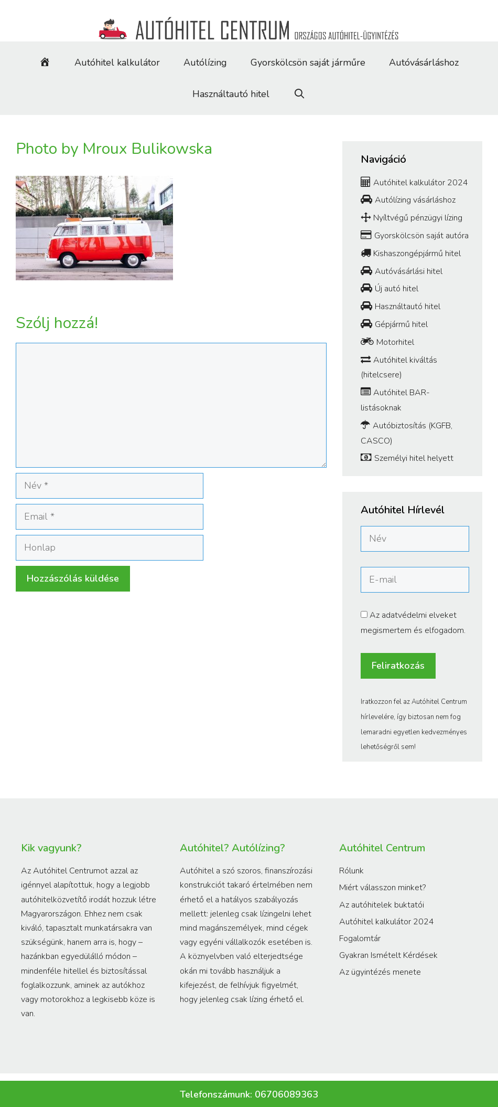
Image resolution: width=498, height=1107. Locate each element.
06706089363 (286, 1094)
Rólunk (351, 871)
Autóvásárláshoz (424, 62)
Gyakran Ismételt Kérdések (388, 955)
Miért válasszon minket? (382, 887)
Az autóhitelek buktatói (381, 905)
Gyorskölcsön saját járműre (308, 62)
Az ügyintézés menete (380, 972)
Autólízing (205, 62)
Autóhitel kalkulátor (117, 62)
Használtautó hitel (230, 94)
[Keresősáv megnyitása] (299, 94)
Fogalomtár (360, 938)
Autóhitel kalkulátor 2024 (386, 921)
